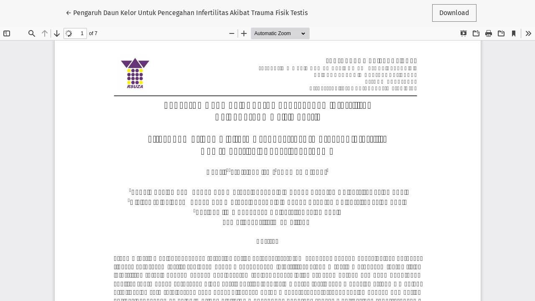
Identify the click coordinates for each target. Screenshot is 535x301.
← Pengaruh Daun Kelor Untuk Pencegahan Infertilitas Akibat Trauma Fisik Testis (187, 12)
